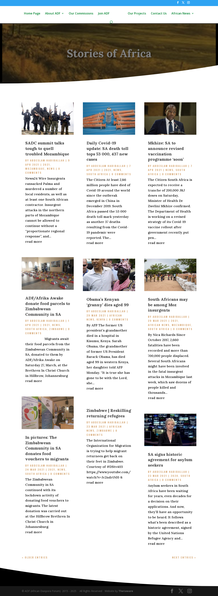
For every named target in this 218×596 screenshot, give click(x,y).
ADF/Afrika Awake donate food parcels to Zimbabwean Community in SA (47, 306)
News (51, 168)
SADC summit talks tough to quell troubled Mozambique (47, 148)
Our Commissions (81, 13)
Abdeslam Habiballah (47, 160)
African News (180, 13)
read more (33, 241)
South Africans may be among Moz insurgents (168, 305)
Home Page (32, 13)
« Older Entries (35, 557)
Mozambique (35, 168)
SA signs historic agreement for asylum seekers (170, 460)
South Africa (36, 329)
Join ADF (103, 13)
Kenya (101, 319)
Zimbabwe (57, 329)
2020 (174, 476)
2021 (46, 164)
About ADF (52, 13)
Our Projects (137, 13)
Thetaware (125, 591)
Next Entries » (184, 557)
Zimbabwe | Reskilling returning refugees (109, 413)
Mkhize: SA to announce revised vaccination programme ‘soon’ (166, 151)
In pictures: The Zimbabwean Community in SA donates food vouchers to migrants (47, 448)
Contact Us (159, 13)
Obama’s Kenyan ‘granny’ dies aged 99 (108, 302)
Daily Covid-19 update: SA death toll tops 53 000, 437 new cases (107, 151)
